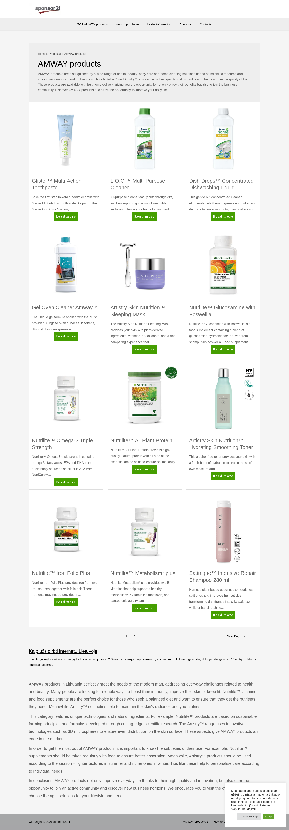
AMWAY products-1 (200, 822)
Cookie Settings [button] (249, 816)
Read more (66, 217)
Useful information (159, 24)
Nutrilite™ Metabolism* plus (143, 573)
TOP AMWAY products (96, 24)
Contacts (202, 24)
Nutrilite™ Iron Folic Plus (61, 573)
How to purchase (129, 24)
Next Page (235, 636)
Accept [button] (268, 816)
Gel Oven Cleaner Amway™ (65, 307)
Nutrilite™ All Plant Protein (142, 440)
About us (184, 24)
